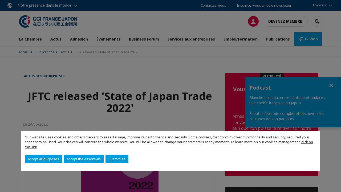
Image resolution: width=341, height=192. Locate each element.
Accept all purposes (43, 159)
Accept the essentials (84, 159)
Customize (116, 159)
